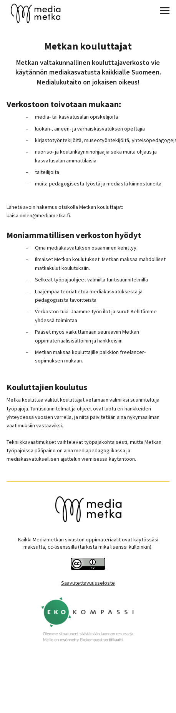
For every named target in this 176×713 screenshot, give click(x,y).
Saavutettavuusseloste (88, 582)
